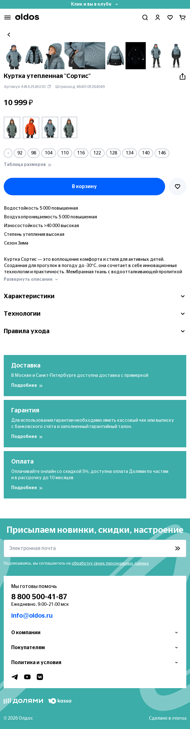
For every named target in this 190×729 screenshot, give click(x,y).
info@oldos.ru (32, 616)
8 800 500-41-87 (39, 597)
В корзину (84, 186)
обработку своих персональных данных (110, 563)
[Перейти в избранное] (170, 17)
